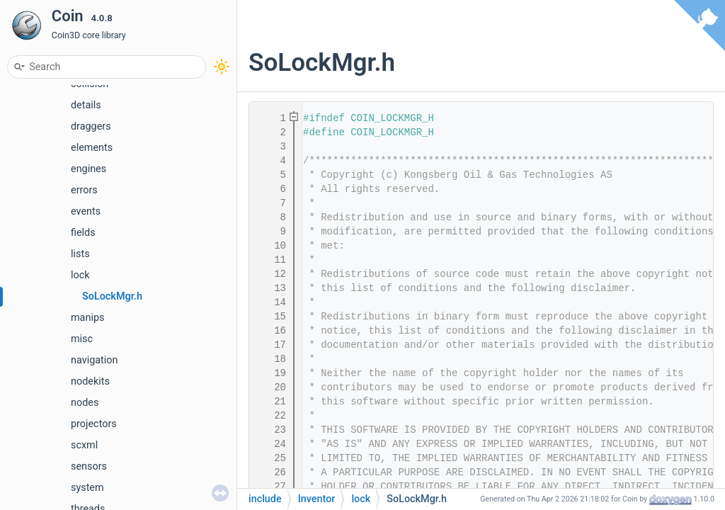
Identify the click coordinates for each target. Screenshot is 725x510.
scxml (84, 445)
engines (88, 169)
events (86, 211)
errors (84, 190)
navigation (94, 360)
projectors (94, 424)
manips (87, 318)
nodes (84, 403)
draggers (91, 126)
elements (92, 148)
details (86, 105)
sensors (89, 466)
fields (83, 233)
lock (80, 275)
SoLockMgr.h (112, 296)
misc (82, 339)
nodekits (90, 381)
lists (80, 254)
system (87, 488)
